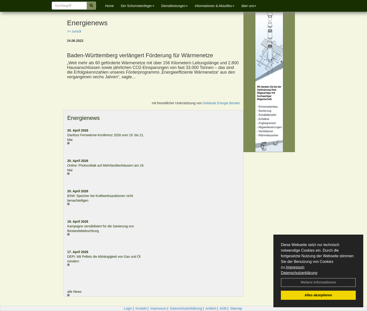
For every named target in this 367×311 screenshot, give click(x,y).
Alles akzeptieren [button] (318, 295)
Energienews (83, 118)
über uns (248, 6)
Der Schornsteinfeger (137, 6)
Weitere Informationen (318, 282)
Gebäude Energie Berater (221, 103)
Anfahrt (211, 308)
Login (128, 308)
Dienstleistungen (174, 6)
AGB (223, 308)
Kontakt (141, 308)
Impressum (295, 267)
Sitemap (236, 308)
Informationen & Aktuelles (214, 6)
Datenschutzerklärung (299, 273)
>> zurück (74, 31)
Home (109, 6)
